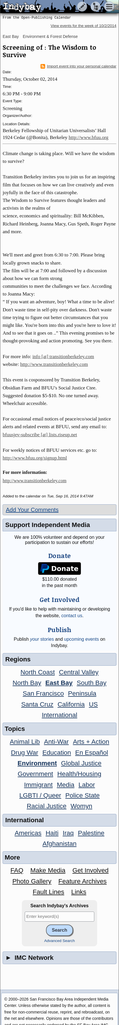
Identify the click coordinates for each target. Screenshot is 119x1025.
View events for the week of (83, 26)
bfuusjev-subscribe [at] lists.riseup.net (40, 434)
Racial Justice (46, 806)
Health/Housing (79, 773)
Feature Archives (82, 881)
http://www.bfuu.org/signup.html (35, 458)
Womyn (81, 806)
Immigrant (38, 784)
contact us (71, 615)
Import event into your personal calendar (78, 66)
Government (35, 773)
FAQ (16, 870)
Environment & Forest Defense (50, 36)
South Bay (91, 682)
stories (42, 639)
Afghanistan (59, 843)
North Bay (27, 682)
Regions (17, 659)
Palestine (91, 833)
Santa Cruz (37, 704)
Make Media (48, 870)
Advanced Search (59, 941)
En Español (91, 752)
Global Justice (81, 763)
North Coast (37, 672)
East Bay (11, 36)
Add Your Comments (32, 510)
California (71, 704)
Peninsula (82, 693)
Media (65, 784)
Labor (86, 784)
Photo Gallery (31, 881)
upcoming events (81, 639)
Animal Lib (25, 741)
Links (78, 891)
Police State (82, 795)
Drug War (24, 752)
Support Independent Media (47, 524)
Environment (37, 763)
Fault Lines (48, 891)
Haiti (52, 833)
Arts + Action (91, 741)
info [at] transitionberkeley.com (63, 356)
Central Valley (79, 672)
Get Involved (90, 870)
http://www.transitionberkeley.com (54, 364)
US (93, 704)
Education (56, 752)
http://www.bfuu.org (88, 137)
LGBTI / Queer (40, 795)
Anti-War (56, 741)
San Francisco (43, 693)
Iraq (68, 833)
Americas (28, 833)
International (59, 715)
